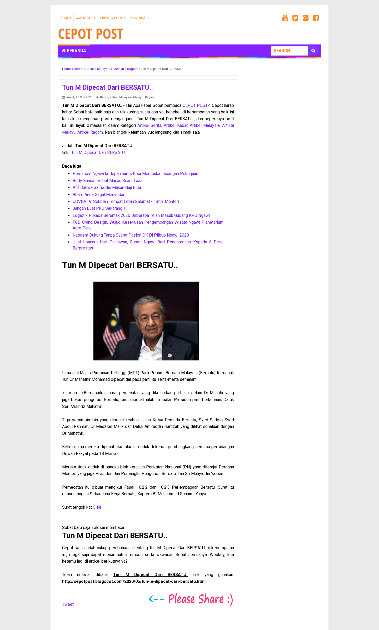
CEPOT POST (195, 105)
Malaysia (125, 97)
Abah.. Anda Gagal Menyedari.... (101, 194)
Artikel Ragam (90, 132)
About (65, 18)
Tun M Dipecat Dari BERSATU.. (98, 152)
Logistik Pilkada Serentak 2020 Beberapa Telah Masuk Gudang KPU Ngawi (141, 215)
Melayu (138, 97)
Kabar (114, 97)
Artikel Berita (149, 125)
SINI (97, 507)
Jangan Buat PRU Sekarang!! (99, 208)
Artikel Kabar (175, 125)
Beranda (74, 50)
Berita (104, 97)
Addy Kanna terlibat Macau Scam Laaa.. (108, 180)
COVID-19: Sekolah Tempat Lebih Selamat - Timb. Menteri (126, 201)
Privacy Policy (112, 18)
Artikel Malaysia (205, 125)
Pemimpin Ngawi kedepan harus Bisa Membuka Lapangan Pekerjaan (135, 173)
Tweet (68, 604)
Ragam (149, 97)
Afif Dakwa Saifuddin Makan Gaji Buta (107, 187)
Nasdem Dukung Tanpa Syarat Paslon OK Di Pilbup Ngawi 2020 (131, 235)
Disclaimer (139, 18)
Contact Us (86, 18)
